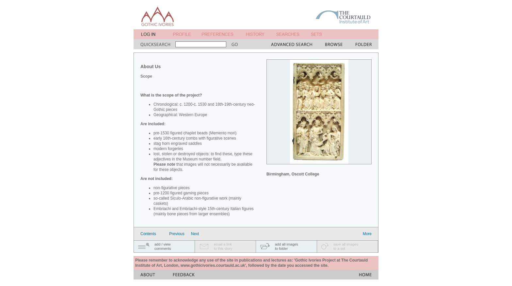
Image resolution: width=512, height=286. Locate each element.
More (367, 234)
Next (195, 234)
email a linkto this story (223, 246)
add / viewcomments (162, 246)
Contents (148, 234)
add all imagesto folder (286, 246)
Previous (176, 234)
